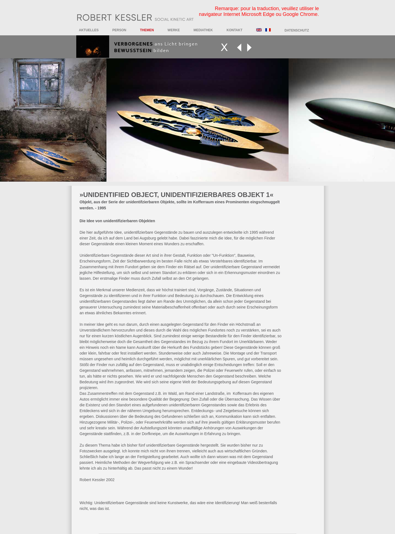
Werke (174, 30)
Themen (147, 30)
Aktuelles (89, 30)
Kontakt (234, 30)
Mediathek (203, 30)
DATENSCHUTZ (296, 30)
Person (119, 30)
